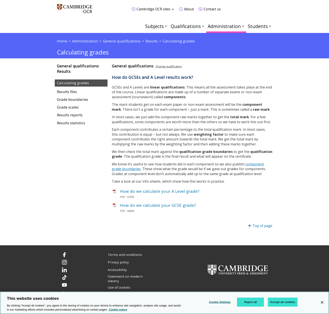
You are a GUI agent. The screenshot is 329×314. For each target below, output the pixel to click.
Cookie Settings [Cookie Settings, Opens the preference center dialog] (220, 302)
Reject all (250, 302)
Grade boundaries (72, 99)
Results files (67, 91)
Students (258, 26)
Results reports (70, 115)
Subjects (154, 26)
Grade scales (68, 107)
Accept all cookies (282, 302)
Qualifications (186, 26)
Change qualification (169, 66)
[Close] (322, 302)
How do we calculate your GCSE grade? (158, 205)
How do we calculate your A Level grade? (159, 191)
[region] (164, 303)
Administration (224, 26)
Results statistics (71, 123)
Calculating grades (73, 83)
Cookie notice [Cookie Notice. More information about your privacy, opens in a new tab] (118, 309)
